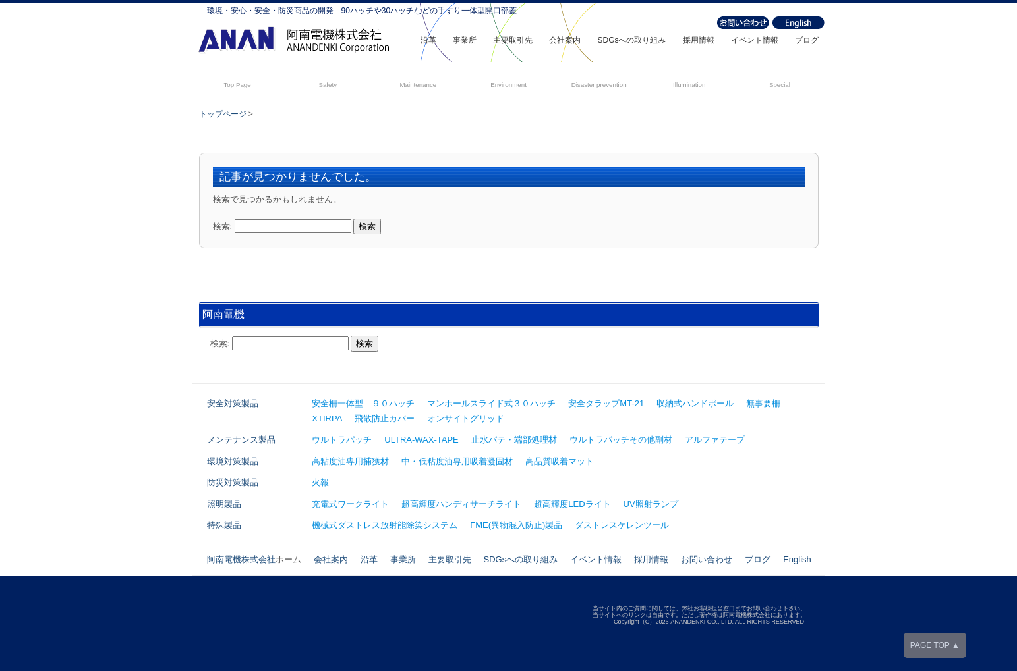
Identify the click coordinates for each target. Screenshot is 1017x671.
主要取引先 (513, 40)
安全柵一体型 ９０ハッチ (363, 403)
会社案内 (565, 40)
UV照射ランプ (651, 504)
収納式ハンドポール (695, 403)
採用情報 (698, 40)
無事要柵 (763, 403)
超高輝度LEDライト (572, 504)
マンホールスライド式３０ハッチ (491, 403)
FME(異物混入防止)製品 (516, 525)
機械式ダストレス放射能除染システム (384, 525)
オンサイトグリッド (465, 418)
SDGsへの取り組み (631, 40)
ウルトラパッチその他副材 (620, 439)
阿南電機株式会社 (241, 559)
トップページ (223, 114)
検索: (223, 226)
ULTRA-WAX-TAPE (421, 439)
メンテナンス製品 (241, 439)
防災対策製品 (232, 482)
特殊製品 (224, 525)
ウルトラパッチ (342, 439)
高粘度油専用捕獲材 (350, 461)
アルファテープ (715, 439)
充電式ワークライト (350, 504)
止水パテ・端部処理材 (514, 439)
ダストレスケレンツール (622, 525)
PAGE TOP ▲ (935, 645)
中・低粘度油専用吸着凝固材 (457, 461)
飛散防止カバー (385, 418)
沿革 (428, 40)
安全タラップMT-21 (606, 403)
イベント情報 (754, 40)
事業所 (465, 40)
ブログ (807, 40)
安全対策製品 (232, 403)
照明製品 (224, 504)
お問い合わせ (706, 559)
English (797, 559)
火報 (320, 482)
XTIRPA (327, 418)
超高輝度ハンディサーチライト (461, 504)
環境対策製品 (232, 461)
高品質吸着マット (559, 461)
